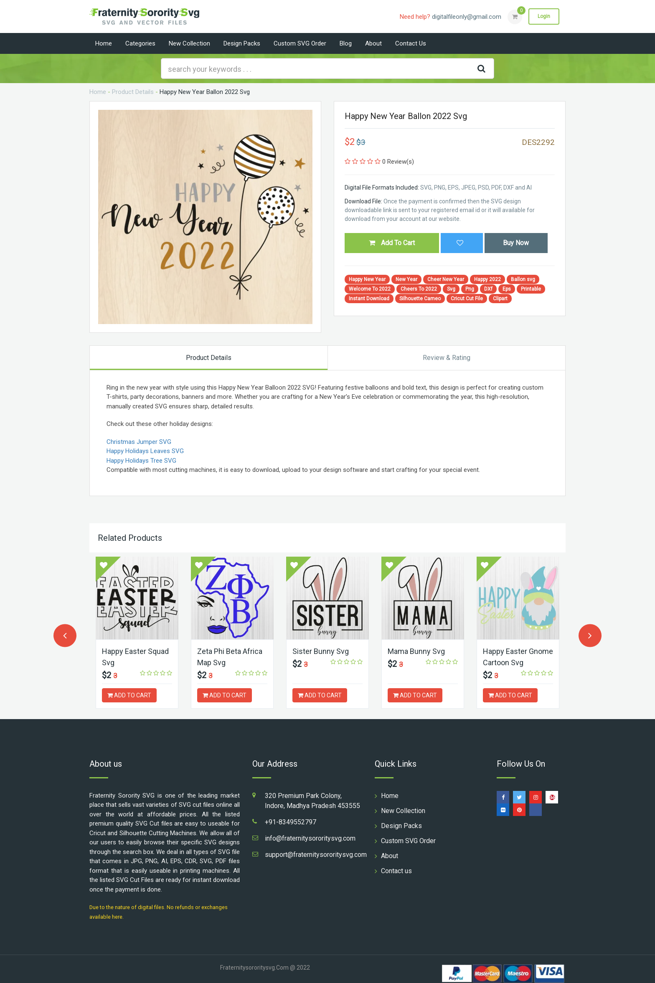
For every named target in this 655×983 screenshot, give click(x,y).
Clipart (500, 298)
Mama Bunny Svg (416, 651)
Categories (140, 43)
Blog (346, 43)
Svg (451, 289)
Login (544, 16)
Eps (507, 289)
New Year (406, 279)
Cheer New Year (445, 279)
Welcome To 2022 (370, 289)
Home (103, 43)
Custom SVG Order (300, 43)
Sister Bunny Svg (320, 651)
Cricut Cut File (467, 298)
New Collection (189, 43)
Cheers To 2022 (419, 289)
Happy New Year (367, 279)
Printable (531, 289)
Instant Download (369, 298)
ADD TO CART (129, 695)
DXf (488, 289)
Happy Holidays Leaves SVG (145, 451)
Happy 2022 (487, 279)
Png (469, 289)
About (373, 43)
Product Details (133, 92)
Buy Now (516, 243)
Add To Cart (392, 243)
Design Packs (241, 43)
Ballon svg (523, 279)
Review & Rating (446, 358)
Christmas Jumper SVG (139, 442)
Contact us (410, 43)
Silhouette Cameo (420, 298)
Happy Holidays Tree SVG (141, 460)
